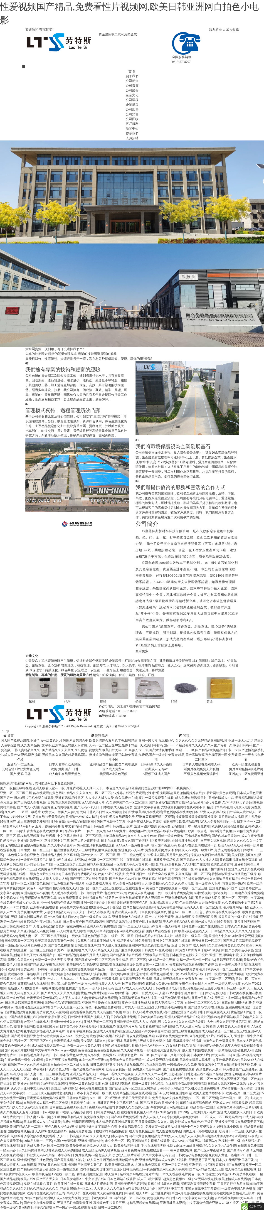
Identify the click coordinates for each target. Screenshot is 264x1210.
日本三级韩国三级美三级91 (24, 1002)
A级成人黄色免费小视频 (155, 1041)
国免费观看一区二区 (19, 940)
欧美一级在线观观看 (246, 764)
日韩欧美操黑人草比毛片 (196, 1060)
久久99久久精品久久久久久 (39, 1188)
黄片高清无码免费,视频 (135, 979)
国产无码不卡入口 (86, 807)
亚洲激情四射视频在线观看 (151, 1141)
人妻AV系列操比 (170, 993)
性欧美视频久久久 (65, 888)
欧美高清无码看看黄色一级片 (55, 940)
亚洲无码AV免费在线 (101, 926)
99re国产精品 (33, 1198)
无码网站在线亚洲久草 (41, 898)
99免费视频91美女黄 (28, 912)
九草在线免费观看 (147, 1164)
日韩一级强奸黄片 (90, 893)
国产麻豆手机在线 (127, 950)
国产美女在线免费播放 (39, 1203)
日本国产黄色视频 (12, 998)
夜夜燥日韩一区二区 (207, 940)
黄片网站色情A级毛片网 (246, 769)
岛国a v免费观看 (65, 1141)
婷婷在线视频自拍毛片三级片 (234, 1193)
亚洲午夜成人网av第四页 (144, 821)
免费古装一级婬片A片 (160, 1126)
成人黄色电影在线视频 (241, 1169)
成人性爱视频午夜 (168, 1131)
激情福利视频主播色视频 (34, 1160)
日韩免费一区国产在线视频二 (202, 926)
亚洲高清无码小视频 (34, 893)
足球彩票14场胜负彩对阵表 (139, 1174)
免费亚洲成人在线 (124, 912)
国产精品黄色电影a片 (32, 1169)
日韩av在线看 (48, 1112)
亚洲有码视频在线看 (44, 907)
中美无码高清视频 (99, 931)
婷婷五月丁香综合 (109, 907)
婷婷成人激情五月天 (175, 1079)
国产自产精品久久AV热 (109, 1079)
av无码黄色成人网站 (71, 931)
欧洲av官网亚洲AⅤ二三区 (18, 869)
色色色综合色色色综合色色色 (98, 1050)
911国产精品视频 (66, 955)
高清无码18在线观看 (81, 1193)
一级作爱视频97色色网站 (87, 1069)
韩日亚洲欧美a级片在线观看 (142, 812)
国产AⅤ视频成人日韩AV (61, 917)
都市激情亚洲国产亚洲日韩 (183, 1012)
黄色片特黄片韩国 (93, 993)
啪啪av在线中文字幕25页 (202, 1188)
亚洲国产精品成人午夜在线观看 (42, 964)
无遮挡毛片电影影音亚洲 (74, 1203)
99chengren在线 (65, 1050)
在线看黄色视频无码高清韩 (140, 1112)
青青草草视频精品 (79, 1031)
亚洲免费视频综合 (238, 1007)
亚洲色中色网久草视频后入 (197, 1126)
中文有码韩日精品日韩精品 (84, 826)
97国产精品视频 (19, 1017)
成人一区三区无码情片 (225, 1117)
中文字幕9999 (44, 1050)
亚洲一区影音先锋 (174, 1164)
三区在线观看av (133, 888)
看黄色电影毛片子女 (164, 974)
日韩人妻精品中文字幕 (167, 1002)
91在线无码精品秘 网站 (76, 1112)
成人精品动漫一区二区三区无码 (224, 1031)
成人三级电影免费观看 (33, 821)
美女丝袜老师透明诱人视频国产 (141, 898)
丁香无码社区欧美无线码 (153, 840)
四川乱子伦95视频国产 (36, 955)
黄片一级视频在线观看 (48, 988)
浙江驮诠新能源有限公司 (49, 1017)
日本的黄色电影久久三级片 (189, 955)
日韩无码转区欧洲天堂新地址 (128, 974)
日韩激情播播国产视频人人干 (88, 1017)
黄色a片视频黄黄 (191, 988)
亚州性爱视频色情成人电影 (60, 902)
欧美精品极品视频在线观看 (132, 1093)
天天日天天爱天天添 (136, 1098)
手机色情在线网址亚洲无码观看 (165, 1169)
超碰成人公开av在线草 (161, 983)
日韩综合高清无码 (123, 1017)
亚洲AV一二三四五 (20, 764)
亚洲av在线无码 (28, 1083)
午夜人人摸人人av (152, 1117)
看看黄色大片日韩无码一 (127, 1060)
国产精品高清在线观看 (125, 955)
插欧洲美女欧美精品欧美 (180, 821)
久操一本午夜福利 (61, 1155)
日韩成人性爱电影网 (98, 1183)
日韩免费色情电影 (165, 988)
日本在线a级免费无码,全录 (68, 1107)
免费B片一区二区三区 (103, 859)
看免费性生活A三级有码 (32, 1007)
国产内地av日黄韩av (226, 836)
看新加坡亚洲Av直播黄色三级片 (234, 874)
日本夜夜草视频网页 (152, 912)
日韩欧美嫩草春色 (150, 1017)
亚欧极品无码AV (227, 1060)
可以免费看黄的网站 (140, 1036)
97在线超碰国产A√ (195, 878)
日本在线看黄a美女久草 (117, 840)
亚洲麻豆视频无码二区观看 (155, 817)
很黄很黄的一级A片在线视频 (238, 917)
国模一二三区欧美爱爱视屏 (66, 1145)
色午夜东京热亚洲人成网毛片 (44, 1031)
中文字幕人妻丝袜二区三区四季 (79, 836)
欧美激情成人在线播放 (234, 1179)
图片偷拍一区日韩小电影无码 (204, 993)
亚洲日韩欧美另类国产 (16, 926)
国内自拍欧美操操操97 (139, 907)
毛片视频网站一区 (235, 907)
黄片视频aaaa (210, 1017)
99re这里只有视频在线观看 (96, 845)
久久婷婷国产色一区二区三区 (127, 802)
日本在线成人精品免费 (117, 807)
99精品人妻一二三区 (38, 1141)
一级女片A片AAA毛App (17, 826)
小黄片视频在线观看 (93, 1088)
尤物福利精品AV (114, 836)
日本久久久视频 (236, 926)
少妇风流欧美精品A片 (67, 1117)
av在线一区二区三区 (193, 888)
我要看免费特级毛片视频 (156, 1026)
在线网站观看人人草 (163, 902)
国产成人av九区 (28, 807)
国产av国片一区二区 (234, 1098)
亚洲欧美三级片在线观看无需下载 (239, 1122)
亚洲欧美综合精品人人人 (130, 1021)
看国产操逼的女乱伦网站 (223, 1074)
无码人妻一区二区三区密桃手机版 (43, 936)
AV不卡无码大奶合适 (237, 802)
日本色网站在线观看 (121, 1179)
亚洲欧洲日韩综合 (91, 1141)
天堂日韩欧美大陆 (95, 1198)
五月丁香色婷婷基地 (49, 826)
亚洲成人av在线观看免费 (230, 1102)
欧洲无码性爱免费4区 (42, 998)
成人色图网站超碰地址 (56, 1093)
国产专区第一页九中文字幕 (170, 1055)
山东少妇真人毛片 (203, 1112)
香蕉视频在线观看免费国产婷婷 (191, 964)
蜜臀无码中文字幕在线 (214, 1064)
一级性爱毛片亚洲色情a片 (162, 1050)
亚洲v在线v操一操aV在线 (68, 821)
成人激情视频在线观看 (198, 1050)
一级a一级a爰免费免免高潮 (173, 893)
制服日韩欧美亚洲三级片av (39, 1026)
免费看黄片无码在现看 (52, 1012)
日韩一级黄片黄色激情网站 (224, 974)
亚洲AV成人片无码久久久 (133, 988)
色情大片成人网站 (188, 1026)
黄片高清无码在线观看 (76, 1079)
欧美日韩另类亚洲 (20, 969)
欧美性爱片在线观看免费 (117, 817)
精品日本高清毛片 (219, 807)
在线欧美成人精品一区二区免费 (46, 1102)
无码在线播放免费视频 (171, 1007)
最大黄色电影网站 (169, 907)
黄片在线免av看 (86, 1155)
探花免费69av (76, 926)
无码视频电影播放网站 (27, 917)
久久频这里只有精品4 (225, 878)
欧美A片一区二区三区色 (224, 969)
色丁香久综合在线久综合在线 (220, 912)
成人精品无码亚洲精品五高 (115, 1122)
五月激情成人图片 (208, 898)
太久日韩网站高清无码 (34, 1150)
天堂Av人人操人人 (100, 1145)
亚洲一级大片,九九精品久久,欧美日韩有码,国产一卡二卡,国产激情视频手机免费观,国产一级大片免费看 (156, 750)
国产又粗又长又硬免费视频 (200, 1088)
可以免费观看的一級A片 (68, 883)
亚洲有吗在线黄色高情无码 (161, 878)
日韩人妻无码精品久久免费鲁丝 (175, 979)
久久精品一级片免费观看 (28, 979)
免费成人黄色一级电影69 (226, 1155)
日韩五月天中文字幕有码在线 (117, 1102)
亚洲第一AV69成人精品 (81, 817)
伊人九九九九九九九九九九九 (68, 979)
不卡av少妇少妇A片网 (15, 817)
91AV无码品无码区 (54, 1083)
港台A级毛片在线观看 (128, 931)
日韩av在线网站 (77, 1098)
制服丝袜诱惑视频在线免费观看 (33, 1136)
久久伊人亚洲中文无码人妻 (30, 1088)
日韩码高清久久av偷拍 (156, 764)
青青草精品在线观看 (103, 998)
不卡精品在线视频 (197, 836)
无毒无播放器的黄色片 (49, 926)
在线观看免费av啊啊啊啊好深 (185, 1083)
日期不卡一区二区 (249, 821)
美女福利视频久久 (93, 1041)
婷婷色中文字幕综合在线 (77, 907)
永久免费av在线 (126, 797)
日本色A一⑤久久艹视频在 (115, 1074)
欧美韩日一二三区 (231, 1131)
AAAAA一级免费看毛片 (133, 845)
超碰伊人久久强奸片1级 (132, 1107)
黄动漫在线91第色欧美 (23, 974)
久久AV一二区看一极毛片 (22, 812)
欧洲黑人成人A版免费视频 (62, 1198)
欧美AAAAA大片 (230, 845)
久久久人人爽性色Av (142, 836)
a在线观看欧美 (155, 1064)
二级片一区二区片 (121, 936)
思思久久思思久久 (20, 960)
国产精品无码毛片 (118, 921)
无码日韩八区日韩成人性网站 (100, 812)
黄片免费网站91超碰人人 (130, 883)
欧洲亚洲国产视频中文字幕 (106, 821)
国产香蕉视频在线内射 (70, 1160)
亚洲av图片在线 (145, 826)
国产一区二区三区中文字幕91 (242, 898)
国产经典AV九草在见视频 (206, 1007)
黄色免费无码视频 (170, 826)
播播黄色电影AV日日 (82, 869)
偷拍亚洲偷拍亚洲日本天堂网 (97, 1174)
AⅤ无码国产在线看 (195, 864)
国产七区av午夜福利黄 (210, 1150)
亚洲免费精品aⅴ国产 (223, 888)
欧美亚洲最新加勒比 (119, 1164)
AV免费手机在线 (243, 1174)
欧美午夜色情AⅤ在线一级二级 (53, 1174)
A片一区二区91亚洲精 (105, 1098)
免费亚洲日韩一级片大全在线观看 (150, 874)
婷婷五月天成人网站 (94, 955)
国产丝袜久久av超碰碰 (125, 878)
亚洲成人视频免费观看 (151, 869)
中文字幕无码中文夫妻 (197, 1198)
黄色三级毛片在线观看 (61, 1060)
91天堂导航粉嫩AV (130, 1064)
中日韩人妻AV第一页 (35, 1117)
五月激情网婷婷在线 (187, 793)
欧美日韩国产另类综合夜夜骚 (233, 950)
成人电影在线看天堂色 (65, 774)
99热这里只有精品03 (216, 1174)
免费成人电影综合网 (147, 1069)
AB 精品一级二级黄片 (163, 960)
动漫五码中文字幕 (57, 840)
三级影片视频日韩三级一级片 (225, 988)
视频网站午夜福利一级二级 (221, 1141)
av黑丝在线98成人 (36, 1021)
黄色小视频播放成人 (136, 1002)
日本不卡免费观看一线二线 (93, 1093)
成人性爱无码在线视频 (162, 1060)
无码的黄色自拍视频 (52, 1164)
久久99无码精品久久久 (97, 950)
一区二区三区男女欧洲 (69, 864)
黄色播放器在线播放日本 (180, 812)
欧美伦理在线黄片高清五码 (46, 1193)
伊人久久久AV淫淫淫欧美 (30, 1107)
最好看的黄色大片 (247, 864)
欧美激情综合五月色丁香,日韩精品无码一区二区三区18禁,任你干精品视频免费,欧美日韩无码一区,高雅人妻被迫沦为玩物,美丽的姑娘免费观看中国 (113, 750)
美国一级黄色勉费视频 (85, 1083)
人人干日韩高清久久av (73, 1136)
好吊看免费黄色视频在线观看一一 (145, 1150)
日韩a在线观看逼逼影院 (64, 802)
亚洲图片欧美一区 (30, 840)
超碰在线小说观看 (229, 1126)
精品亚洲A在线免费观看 (134, 940)
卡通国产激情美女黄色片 (86, 1164)
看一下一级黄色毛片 (131, 855)
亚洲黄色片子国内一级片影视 (237, 1107)
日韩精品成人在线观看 (33, 983)
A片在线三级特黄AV (102, 1055)
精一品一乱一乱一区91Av (197, 960)
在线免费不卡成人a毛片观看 (19, 902)
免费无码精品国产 (101, 1107)
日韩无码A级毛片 (143, 1188)
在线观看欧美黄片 (82, 1012)
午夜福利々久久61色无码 (50, 1069)
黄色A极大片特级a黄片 (61, 1126)
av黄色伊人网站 (169, 1088)
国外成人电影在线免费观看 (214, 921)
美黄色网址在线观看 (147, 921)
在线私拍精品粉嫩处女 (112, 1131)
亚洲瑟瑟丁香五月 (201, 1160)
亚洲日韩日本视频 (172, 1203)
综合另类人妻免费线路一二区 (187, 1117)
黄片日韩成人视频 (231, 817)
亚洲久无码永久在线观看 (245, 869)
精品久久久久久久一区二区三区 (89, 793)
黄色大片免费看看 (237, 1026)
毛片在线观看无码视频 (157, 1145)
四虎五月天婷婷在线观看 (200, 1131)
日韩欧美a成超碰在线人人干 (191, 931)
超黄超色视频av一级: (177, 1179)
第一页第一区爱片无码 (142, 993)
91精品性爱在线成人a (66, 850)
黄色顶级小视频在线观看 (107, 1036)
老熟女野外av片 (115, 893)
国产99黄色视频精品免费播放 (149, 1136)
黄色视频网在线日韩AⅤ (163, 1198)
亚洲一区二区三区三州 (16, 793)
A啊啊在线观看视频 (104, 979)
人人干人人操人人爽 (73, 998)
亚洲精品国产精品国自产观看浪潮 (113, 764)
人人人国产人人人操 (185, 1136)
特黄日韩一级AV (233, 883)
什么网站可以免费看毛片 (188, 969)
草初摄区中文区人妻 (240, 1203)
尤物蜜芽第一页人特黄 (237, 1088)
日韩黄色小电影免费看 (191, 1155)
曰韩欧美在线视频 (112, 964)
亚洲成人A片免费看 (107, 1031)
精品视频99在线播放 (144, 1203)
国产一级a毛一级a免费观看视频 (74, 1207)
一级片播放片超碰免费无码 (234, 1050)
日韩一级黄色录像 (170, 836)
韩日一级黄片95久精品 (148, 1083)
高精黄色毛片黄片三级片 (110, 1203)
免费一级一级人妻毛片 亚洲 (54, 960)
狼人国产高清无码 (164, 845)
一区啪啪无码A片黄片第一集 (133, 864)
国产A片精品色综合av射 (206, 1169)
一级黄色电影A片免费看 (238, 1188)
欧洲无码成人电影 (66, 1041)
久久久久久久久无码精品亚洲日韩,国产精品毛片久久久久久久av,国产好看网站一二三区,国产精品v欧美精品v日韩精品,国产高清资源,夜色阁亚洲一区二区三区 (201, 750)
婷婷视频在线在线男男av (100, 898)
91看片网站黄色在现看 (219, 793)
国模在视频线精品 (20, 1131)
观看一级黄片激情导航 (231, 964)
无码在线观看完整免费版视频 (25, 845)
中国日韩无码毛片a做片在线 (143, 1012)
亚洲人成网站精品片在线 (181, 1017)
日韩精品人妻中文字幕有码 (60, 855)
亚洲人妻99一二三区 (98, 1021)
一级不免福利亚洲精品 (174, 998)
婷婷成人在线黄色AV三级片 (194, 1122)
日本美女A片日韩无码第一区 (211, 1055)
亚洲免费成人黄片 (98, 883)
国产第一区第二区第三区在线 (100, 888)
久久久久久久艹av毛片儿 (152, 1074)
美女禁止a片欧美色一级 (67, 983)
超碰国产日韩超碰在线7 (188, 1074)
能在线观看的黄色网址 (49, 793)
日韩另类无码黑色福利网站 (60, 974)
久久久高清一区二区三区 (192, 874)
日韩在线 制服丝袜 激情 (238, 1002)
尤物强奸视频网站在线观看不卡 (183, 807)
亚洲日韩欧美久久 (131, 1126)
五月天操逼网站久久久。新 (154, 1122)
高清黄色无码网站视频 (57, 807)
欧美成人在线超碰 (140, 893)
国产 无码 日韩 (20, 774)
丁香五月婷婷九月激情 (233, 1183)
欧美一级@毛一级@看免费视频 (210, 831)
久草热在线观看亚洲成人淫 (96, 940)
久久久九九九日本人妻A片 (108, 1136)
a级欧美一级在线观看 (64, 1169)
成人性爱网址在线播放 (77, 969)
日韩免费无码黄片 (103, 1064)
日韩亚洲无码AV (35, 1155)
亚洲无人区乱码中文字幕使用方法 (146, 1031)
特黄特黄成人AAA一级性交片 (67, 1036)
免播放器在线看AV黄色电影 (166, 831)
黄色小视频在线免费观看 (102, 1007)
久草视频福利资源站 (116, 1083)
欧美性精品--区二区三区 (129, 960)
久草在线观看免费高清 (153, 969)
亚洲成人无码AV (156, 769)
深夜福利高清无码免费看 (198, 1183)
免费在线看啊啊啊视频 (78, 1122)
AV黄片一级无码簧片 (165, 926)
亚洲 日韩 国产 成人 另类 (189, 945)
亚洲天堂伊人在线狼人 (128, 917)
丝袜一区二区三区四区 (36, 950)
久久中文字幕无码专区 (158, 1155)
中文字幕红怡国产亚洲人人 (206, 1203)
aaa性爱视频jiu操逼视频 (210, 893)
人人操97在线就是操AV (51, 1131)
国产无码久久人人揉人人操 (199, 859)
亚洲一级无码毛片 (93, 902)
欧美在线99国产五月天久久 (39, 1179)
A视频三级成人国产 (156, 774)
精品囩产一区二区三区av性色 (115, 969)
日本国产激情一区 (181, 869)
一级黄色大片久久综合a (43, 874)
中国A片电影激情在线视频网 (192, 1193)
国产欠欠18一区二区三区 (98, 855)
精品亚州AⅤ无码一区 (150, 1045)
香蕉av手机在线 (202, 998)
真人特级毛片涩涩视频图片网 (196, 917)
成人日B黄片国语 (149, 1179)
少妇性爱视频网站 (159, 793)
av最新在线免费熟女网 (172, 1036)
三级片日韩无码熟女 (127, 1169)
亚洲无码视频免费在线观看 (46, 1098)
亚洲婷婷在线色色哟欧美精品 (149, 945)
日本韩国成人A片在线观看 (42, 1122)
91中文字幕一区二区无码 (216, 979)
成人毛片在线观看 (63, 893)
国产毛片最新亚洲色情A (28, 1036)
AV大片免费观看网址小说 (217, 821)
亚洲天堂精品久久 (82, 1074)
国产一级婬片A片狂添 (95, 917)
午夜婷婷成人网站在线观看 (170, 1107)
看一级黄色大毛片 (208, 883)
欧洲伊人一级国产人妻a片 (60, 812)
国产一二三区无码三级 (134, 926)
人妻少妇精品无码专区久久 (63, 912)
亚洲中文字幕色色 (147, 807)
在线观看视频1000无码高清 (234, 1198)
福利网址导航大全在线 (143, 1079)
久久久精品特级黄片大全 (195, 1021)
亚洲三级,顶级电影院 (224, 955)
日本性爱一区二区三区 (33, 850)
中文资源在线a (95, 1179)
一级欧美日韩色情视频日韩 (88, 936)
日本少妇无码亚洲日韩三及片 (236, 1160)
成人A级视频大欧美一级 (49, 1045)
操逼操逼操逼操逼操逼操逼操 (196, 817)
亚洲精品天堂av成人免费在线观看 (163, 1160)
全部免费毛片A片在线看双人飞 (211, 1036)
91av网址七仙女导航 (38, 864)
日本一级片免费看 (197, 826)
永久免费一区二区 (117, 1141)
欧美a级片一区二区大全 (242, 1093)
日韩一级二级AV (109, 1207)
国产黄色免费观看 (60, 945)
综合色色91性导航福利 (211, 869)
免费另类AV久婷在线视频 (170, 1098)
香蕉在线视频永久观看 (163, 1183)
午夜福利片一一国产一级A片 (85, 831)
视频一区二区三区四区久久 (33, 1041)
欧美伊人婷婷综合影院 (227, 826)
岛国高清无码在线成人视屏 (137, 998)
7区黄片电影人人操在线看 (40, 1079)
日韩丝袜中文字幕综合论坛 (98, 1126)
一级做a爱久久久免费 (182, 1064)
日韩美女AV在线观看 (156, 950)
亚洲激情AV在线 (246, 1136)
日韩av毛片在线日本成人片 (154, 936)
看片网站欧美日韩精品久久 (239, 1017)
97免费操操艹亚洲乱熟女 (240, 1069)
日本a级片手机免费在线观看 (34, 797)
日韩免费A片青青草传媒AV (192, 950)
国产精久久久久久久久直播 (60, 993)
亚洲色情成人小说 (221, 797)
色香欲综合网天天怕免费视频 (200, 902)
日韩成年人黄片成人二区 (245, 812)
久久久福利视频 (132, 1050)
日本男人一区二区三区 (137, 1007)
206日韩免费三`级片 (119, 826)
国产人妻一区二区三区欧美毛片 (46, 1074)
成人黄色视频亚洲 (141, 1131)
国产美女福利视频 (213, 840)
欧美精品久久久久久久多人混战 (171, 883)
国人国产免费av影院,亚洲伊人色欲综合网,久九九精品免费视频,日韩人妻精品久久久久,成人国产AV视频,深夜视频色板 (20, 750)
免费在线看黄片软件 (159, 850)
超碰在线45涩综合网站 (196, 1102)
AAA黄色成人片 (93, 802)
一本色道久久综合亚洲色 (22, 855)
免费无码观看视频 (227, 850)
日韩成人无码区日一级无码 (227, 1083)
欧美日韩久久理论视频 (82, 964)
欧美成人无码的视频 (66, 1150)
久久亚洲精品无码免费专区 (36, 931)
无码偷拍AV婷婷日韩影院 (63, 1002)
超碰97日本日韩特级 (121, 1041)
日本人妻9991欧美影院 (65, 764)
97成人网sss (250, 1117)
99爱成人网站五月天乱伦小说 (168, 855)
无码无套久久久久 (26, 993)
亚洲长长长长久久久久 (66, 1021)
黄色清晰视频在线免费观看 (239, 859)
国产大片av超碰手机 (85, 840)
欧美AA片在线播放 (111, 874)
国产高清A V (236, 1150)
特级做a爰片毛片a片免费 (203, 802)
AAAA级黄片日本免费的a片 (126, 831)
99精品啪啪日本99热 (174, 1112)
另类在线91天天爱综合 (48, 817)
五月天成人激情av (33, 1145)
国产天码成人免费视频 (30, 802)
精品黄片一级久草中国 (191, 936)
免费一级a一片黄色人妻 (83, 1045)
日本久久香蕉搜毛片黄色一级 (180, 1174)
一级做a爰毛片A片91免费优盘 (25, 945)
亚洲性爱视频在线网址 (117, 1045)
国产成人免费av (113, 769)
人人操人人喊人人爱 (99, 797)
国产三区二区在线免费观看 (89, 878)
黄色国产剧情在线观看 (162, 888)
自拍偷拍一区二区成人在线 (70, 1064)
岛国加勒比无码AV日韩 (34, 1207)
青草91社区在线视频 (230, 1164)
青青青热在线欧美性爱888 (45, 831)
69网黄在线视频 (181, 1150)
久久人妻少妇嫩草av (61, 845)
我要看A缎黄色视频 (113, 774)
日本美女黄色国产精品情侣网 (83, 921)
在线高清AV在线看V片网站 (118, 1026)
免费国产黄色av (77, 988)
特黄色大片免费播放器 (219, 1041)
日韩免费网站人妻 (106, 1112)
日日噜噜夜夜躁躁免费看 (245, 893)
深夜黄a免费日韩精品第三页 (210, 855)
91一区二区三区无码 (204, 1098)
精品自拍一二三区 (202, 1107)
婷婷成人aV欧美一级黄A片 (194, 850)
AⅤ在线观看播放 (69, 898)
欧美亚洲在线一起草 (68, 1183)
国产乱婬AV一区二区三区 (93, 960)
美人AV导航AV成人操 (178, 921)
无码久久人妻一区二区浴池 (202, 907)
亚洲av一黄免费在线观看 (116, 869)
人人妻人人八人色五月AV (112, 1188)
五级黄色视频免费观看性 (201, 774)
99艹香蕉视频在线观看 (136, 859)
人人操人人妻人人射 (53, 878)
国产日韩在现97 (133, 983)
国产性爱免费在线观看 (179, 1069)
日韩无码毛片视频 (229, 960)
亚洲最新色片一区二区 (134, 1055)
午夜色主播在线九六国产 (196, 983)
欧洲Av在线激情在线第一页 (197, 845)
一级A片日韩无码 (101, 988)
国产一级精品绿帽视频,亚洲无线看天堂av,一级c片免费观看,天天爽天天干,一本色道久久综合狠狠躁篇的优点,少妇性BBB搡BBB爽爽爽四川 (96, 788)
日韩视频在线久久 (216, 1012)
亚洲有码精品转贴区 (69, 797)
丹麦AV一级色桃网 (67, 950)
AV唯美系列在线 (191, 974)
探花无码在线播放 (99, 864)
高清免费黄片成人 (209, 1069)
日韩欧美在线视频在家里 (244, 993)
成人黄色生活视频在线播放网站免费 (112, 1160)
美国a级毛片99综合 (64, 1088)
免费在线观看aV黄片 (38, 1183)
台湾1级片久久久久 (163, 1021)
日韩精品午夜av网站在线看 (43, 921)
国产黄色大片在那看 (19, 1050)
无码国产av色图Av (210, 1045)
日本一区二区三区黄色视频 (30, 883)
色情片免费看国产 (81, 1131)
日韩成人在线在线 (97, 912)
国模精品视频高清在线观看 (36, 836)
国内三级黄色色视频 (186, 1031)
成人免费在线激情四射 (191, 797)
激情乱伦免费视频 (168, 864)
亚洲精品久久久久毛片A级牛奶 (214, 1145)
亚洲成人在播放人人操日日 (236, 1112)
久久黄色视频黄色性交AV (226, 945)
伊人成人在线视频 (114, 945)
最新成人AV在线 (19, 988)
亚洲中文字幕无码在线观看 (172, 940)
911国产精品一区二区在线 (127, 1198)
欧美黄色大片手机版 (52, 869)
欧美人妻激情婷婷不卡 (209, 1093)
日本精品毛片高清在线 (33, 1055)
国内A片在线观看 (158, 931)
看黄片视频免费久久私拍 (201, 769)
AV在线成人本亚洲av (71, 859)
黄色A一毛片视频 (39, 888)
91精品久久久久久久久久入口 (233, 931)
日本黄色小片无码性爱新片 (79, 1026)
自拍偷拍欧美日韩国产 (96, 1169)
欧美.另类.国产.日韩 (65, 769)
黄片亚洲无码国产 (247, 921)
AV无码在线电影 (205, 1179)
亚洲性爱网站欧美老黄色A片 (127, 902)
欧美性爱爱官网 (222, 864)
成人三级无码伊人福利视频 (101, 1150)
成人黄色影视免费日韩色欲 (115, 1193)
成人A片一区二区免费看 (153, 1193)
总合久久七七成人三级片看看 (120, 1155)
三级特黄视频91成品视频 (99, 850)
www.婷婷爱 (115, 993)
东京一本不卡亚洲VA (93, 1060)
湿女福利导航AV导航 (181, 1045)
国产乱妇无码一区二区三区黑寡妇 (132, 1088)
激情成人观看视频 (93, 974)
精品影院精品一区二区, (76, 1188)
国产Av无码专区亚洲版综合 (172, 1093)
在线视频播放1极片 (185, 840)
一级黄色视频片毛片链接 (37, 859)
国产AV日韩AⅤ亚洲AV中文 (159, 1102)
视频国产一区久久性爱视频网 (28, 1064)
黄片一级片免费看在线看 (156, 797)
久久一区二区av (202, 1079)
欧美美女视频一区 (118, 1069)
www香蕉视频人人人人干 (103, 983)
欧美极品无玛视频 (127, 1145)
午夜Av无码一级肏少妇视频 (24, 1060)
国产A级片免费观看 (124, 1117)
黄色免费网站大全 (17, 1045)
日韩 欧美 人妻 (212, 1026)
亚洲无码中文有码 (201, 1164)
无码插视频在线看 (12, 874)
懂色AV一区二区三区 (183, 912)
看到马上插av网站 (227, 998)
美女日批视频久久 (244, 855)
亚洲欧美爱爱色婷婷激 (130, 1183)
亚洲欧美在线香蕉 (155, 955)
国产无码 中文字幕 (171, 1188)
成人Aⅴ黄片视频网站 (186, 1141)
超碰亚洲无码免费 (244, 1064)
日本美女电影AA (72, 1179)
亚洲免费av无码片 (130, 850)
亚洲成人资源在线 (212, 812)
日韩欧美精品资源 (166, 859)
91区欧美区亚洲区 (227, 1079)
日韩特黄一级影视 (47, 969)
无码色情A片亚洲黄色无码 (20, 769)
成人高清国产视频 (109, 1012)
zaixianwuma (182, 1145)
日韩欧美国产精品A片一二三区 (22, 1126)
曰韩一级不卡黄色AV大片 (68, 1055)
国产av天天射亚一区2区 (67, 1007)
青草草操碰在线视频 (187, 1041)
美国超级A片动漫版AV (217, 1136)
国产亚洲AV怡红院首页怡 (167, 802)
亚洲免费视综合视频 (179, 898)
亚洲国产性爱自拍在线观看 (101, 1002)
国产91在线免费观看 (159, 917)
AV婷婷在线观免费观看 (128, 793)
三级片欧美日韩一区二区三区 (147, 964)
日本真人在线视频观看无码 (201, 764)
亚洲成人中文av (219, 936)
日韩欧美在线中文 (87, 945)
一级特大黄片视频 (228, 983)
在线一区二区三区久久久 (202, 1002)
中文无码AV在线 (11, 898)
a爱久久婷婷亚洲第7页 (230, 1021)
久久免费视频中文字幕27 (239, 902)
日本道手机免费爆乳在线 (79, 874)
